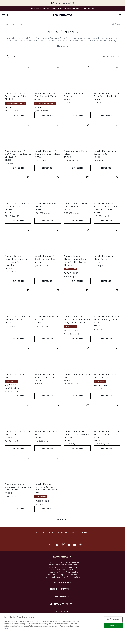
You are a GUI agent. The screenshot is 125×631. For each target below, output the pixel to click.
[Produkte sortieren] (111, 56)
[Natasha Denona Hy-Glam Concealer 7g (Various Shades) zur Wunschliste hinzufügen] (28, 177)
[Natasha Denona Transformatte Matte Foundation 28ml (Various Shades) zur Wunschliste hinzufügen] (58, 458)
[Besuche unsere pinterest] (81, 545)
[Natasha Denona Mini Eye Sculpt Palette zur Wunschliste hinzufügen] (117, 124)
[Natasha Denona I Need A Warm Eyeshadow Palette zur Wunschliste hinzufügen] (117, 67)
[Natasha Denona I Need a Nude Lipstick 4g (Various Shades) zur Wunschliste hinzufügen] (117, 290)
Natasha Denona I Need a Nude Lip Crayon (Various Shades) (106, 434)
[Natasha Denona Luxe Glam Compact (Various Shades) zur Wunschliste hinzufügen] (58, 67)
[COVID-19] (62, 611)
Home (7, 24)
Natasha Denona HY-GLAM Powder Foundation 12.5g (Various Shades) (77, 319)
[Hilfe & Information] (62, 589)
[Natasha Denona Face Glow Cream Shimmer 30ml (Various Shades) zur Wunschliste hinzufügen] (28, 458)
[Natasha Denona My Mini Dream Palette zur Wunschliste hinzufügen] (87, 177)
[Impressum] (62, 596)
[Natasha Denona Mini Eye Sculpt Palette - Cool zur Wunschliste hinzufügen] (58, 348)
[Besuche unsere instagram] (69, 545)
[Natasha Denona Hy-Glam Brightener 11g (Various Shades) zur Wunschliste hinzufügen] (28, 67)
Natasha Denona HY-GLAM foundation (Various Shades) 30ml (18, 154)
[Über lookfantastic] (62, 604)
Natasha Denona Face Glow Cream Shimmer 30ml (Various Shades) (18, 487)
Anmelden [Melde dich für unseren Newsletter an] (85, 533)
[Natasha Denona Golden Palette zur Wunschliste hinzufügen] (87, 124)
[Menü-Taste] (3, 15)
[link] (114, 15)
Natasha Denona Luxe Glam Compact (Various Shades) (46, 96)
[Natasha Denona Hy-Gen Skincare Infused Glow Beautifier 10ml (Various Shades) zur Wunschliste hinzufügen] (87, 230)
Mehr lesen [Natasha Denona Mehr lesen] (62, 46)
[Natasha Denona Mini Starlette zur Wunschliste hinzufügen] (87, 67)
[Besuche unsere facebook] (57, 545)
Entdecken (18, 115)
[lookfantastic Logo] (62, 15)
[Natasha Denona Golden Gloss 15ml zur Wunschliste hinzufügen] (58, 290)
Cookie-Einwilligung (62, 582)
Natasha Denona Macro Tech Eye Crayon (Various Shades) (76, 434)
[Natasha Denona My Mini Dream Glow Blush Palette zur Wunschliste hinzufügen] (58, 124)
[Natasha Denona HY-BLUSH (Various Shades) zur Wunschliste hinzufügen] (58, 230)
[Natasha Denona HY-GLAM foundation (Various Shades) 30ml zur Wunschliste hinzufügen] (28, 124)
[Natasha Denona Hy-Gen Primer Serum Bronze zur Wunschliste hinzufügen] (28, 290)
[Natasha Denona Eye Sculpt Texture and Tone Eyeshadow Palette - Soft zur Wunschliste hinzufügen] (117, 177)
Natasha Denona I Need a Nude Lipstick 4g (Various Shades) (106, 319)
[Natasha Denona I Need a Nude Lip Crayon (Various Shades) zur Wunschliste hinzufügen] (117, 405)
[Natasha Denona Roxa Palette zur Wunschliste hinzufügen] (28, 348)
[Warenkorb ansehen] (120, 15)
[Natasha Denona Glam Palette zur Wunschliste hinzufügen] (58, 177)
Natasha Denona (62, 32)
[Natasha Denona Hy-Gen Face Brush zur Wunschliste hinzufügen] (28, 405)
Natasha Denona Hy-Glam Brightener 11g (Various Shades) (18, 96)
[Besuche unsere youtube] (75, 545)
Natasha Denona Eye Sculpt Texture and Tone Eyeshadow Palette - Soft (106, 206)
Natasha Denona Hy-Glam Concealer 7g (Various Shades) (18, 206)
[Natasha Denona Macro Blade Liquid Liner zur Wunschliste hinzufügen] (58, 405)
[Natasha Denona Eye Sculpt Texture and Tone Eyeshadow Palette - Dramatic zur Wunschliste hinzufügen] (28, 230)
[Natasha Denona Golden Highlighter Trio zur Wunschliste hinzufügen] (117, 348)
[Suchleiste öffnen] (8, 15)
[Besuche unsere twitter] (63, 545)
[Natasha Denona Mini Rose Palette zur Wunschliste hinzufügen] (87, 348)
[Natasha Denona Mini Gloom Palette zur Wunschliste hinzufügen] (117, 230)
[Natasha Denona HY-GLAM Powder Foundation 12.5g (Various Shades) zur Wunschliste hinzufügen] (87, 290)
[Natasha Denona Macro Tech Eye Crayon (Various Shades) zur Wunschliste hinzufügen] (87, 405)
